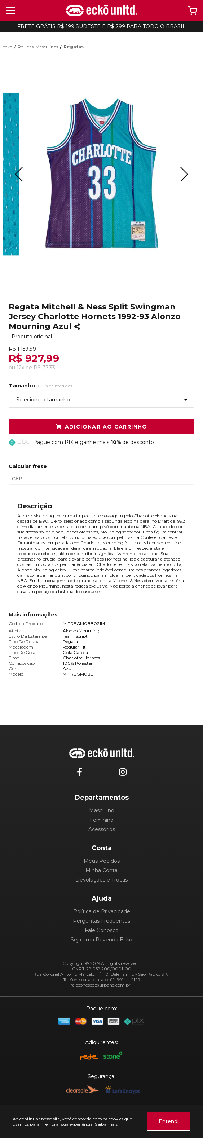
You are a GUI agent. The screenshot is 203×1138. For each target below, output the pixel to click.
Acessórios (101, 829)
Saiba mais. (107, 1124)
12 (20, 367)
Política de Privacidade (101, 911)
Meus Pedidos (102, 861)
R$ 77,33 (44, 367)
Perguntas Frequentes (101, 921)
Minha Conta (101, 870)
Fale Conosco (102, 930)
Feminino (102, 820)
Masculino (101, 810)
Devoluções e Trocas (101, 879)
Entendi (168, 1121)
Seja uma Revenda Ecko (101, 939)
